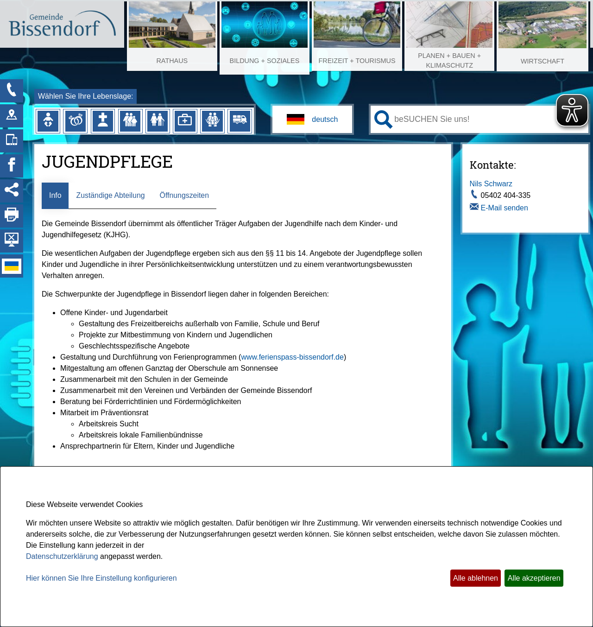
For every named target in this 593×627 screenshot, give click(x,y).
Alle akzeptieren (534, 578)
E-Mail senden (504, 208)
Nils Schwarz (491, 184)
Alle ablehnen (475, 578)
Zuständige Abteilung (110, 195)
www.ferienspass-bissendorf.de (292, 357)
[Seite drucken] (11, 216)
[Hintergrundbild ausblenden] (11, 241)
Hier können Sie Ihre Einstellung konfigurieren (101, 578)
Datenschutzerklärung (62, 556)
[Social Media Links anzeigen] (11, 191)
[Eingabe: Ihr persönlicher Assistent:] (489, 119)
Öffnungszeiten (185, 195)
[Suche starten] (383, 119)
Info (55, 195)
